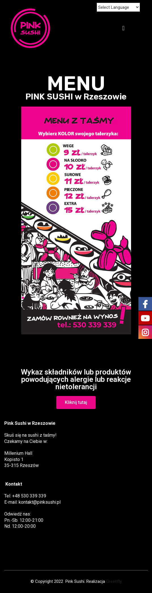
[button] (76, 402)
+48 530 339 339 (29, 496)
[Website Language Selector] (118, 7)
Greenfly (114, 581)
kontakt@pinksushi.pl (40, 502)
